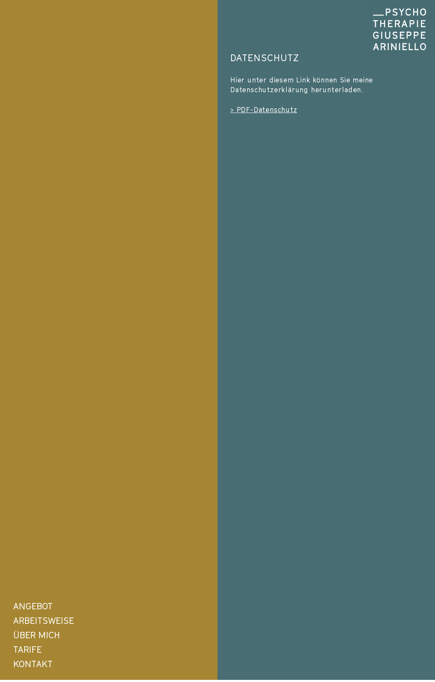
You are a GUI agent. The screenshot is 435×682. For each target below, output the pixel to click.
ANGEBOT (33, 606)
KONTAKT (33, 664)
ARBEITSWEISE (43, 620)
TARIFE (27, 649)
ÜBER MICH (36, 635)
